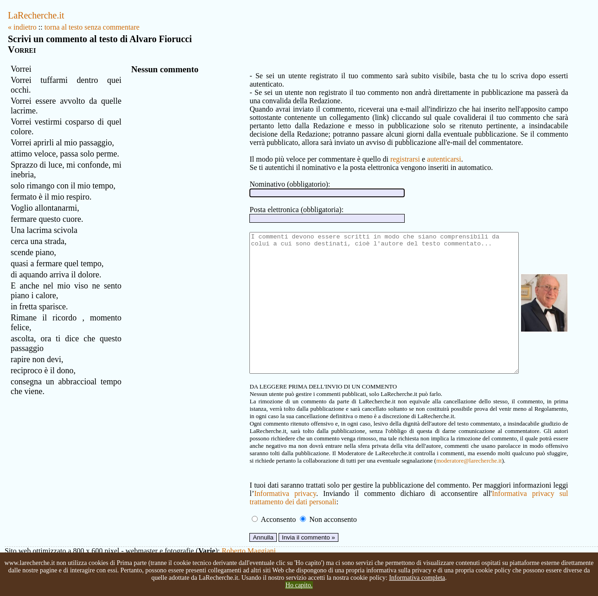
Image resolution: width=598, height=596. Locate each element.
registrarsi (373, 151)
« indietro (22, 27)
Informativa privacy (251, 513)
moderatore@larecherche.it (285, 480)
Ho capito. (299, 585)
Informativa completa (417, 577)
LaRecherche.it (36, 15)
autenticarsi (411, 151)
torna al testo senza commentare (92, 27)
